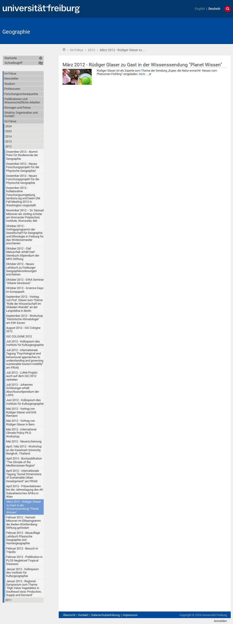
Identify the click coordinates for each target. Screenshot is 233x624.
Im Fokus (76, 50)
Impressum (130, 615)
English (200, 9)
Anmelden (220, 621)
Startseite (64, 49)
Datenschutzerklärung (105, 615)
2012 (91, 50)
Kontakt (83, 615)
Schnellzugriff (14, 63)
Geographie (16, 32)
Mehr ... (143, 74)
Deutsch (214, 9)
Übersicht (69, 615)
